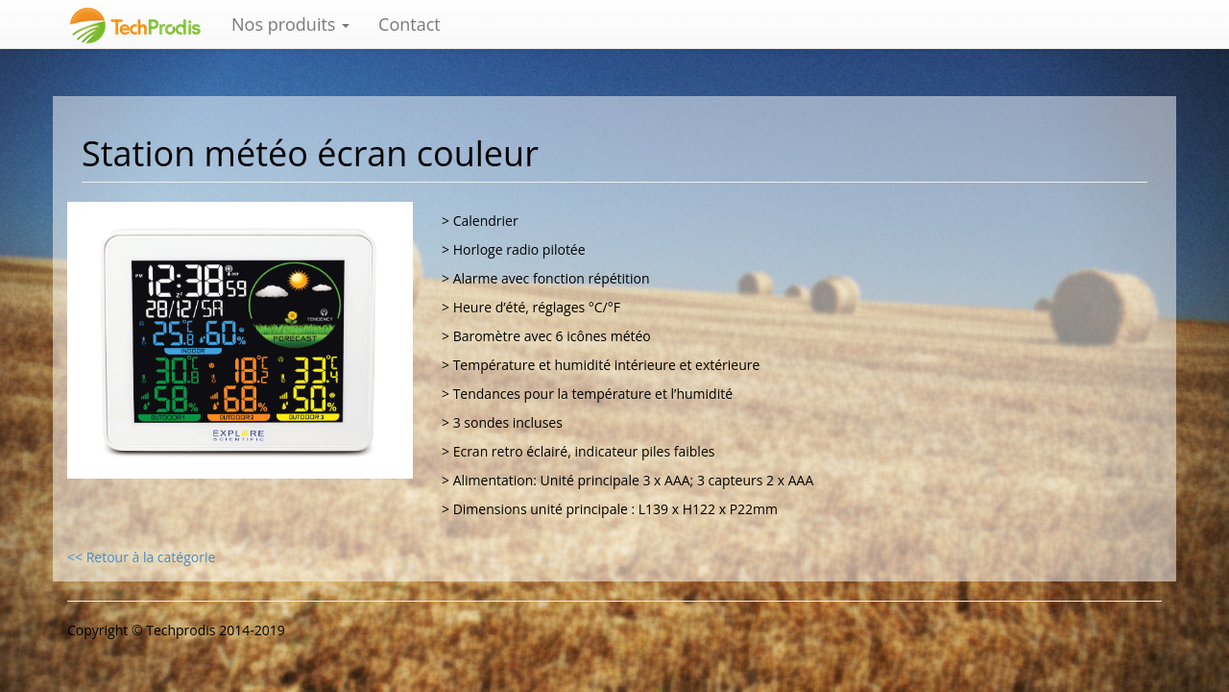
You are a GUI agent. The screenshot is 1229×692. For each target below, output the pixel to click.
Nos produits (290, 24)
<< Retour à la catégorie (141, 557)
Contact (409, 24)
